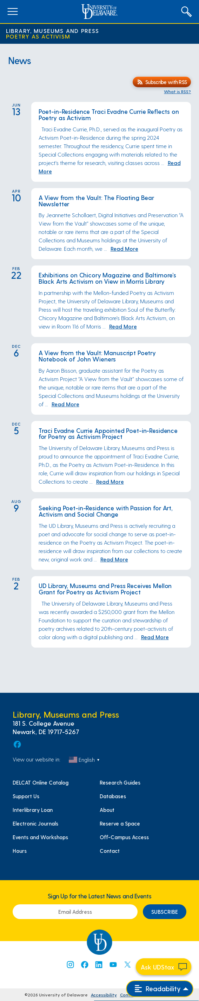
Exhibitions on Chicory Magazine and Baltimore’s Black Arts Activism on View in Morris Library (107, 278)
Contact (110, 851)
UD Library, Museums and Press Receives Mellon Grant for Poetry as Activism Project (105, 588)
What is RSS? (177, 91)
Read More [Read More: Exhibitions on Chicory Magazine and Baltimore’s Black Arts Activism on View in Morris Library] (123, 326)
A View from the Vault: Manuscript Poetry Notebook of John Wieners (97, 356)
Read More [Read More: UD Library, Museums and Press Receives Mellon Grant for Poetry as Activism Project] (155, 637)
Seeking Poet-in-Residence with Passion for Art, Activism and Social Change (106, 511)
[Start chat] (163, 966)
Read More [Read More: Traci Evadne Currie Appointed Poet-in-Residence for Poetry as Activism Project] (110, 481)
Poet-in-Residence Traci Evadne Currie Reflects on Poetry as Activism (109, 114)
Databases (113, 796)
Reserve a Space (120, 823)
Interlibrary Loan (33, 810)
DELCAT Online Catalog (40, 782)
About (107, 810)
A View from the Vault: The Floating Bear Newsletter (96, 200)
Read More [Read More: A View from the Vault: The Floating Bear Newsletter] (124, 248)
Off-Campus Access (124, 837)
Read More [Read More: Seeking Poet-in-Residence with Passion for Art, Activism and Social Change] (114, 559)
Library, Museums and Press (52, 31)
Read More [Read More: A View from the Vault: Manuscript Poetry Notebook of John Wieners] (65, 404)
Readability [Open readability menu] (158, 989)
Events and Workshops (40, 837)
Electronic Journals (35, 823)
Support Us (26, 796)
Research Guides (120, 782)
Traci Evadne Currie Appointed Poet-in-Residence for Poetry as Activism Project (108, 433)
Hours (20, 851)
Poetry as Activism (38, 36)
